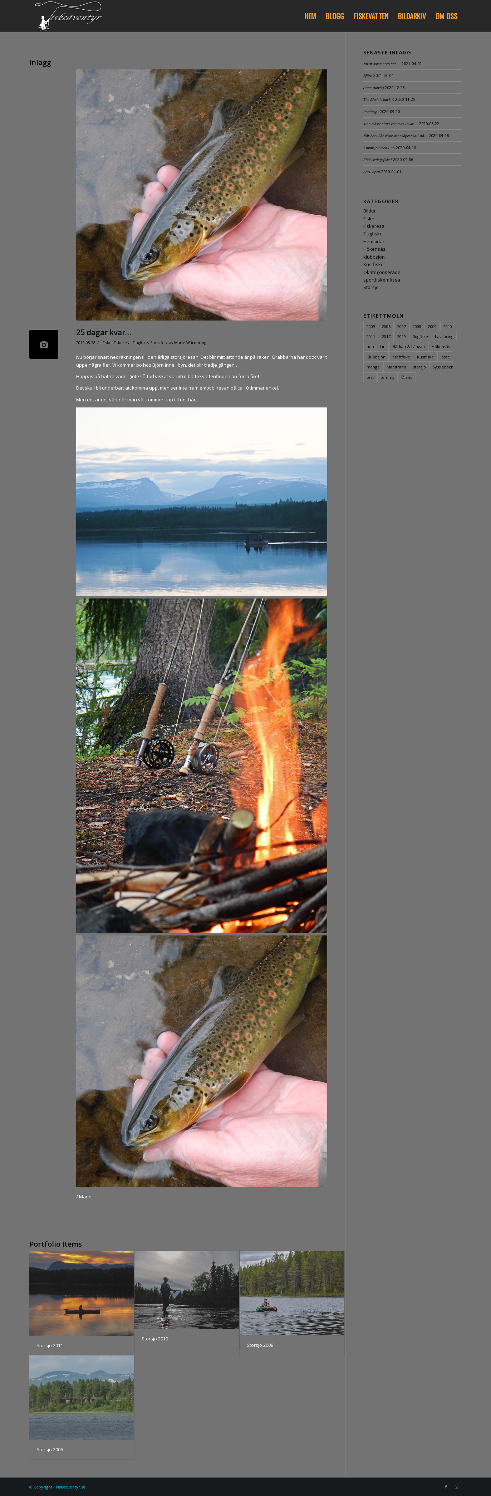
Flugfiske (140, 342)
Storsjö (156, 342)
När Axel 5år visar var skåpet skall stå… (395, 135)
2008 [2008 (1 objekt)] (417, 326)
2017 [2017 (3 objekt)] (386, 336)
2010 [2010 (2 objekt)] (447, 326)
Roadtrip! (371, 111)
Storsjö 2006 (49, 1449)
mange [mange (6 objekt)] (373, 367)
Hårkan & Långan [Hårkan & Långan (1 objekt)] (408, 346)
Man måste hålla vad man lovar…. (390, 124)
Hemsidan (374, 241)
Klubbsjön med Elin (379, 148)
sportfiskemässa (381, 280)
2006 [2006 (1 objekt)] (386, 326)
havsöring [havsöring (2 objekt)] (444, 336)
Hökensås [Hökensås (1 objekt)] (441, 346)
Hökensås (374, 249)
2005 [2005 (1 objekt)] (371, 326)
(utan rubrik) (373, 87)
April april (371, 172)
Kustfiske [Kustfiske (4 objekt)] (425, 357)
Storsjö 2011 (49, 1345)
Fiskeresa (122, 342)
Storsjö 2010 (155, 1338)
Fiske (107, 342)
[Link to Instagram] (456, 1486)
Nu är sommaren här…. (382, 64)
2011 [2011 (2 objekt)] (371, 336)
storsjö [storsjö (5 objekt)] (419, 367)
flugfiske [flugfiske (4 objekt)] (420, 336)
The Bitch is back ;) (378, 99)
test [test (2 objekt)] (370, 377)
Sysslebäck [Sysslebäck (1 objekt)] (443, 367)
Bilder (369, 210)
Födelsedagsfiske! (377, 159)
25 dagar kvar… (103, 332)
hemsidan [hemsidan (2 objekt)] (376, 346)
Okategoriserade (382, 272)
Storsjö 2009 (260, 1345)
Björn (367, 75)
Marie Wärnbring (190, 342)
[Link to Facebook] (446, 1486)
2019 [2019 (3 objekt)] (401, 336)
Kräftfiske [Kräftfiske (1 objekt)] (401, 357)
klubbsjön (374, 257)
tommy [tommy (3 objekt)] (387, 377)
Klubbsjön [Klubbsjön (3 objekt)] (376, 357)
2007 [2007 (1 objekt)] (401, 326)
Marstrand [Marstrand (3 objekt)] (396, 367)
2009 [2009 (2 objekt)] (432, 326)
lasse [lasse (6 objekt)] (445, 357)
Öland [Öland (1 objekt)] (407, 377)
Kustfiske (373, 264)
